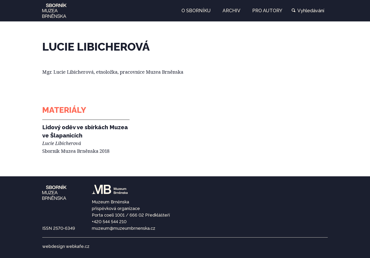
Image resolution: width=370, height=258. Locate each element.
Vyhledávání (310, 10)
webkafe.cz (77, 246)
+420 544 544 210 (109, 221)
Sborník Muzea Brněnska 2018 (75, 151)
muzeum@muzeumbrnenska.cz (123, 228)
